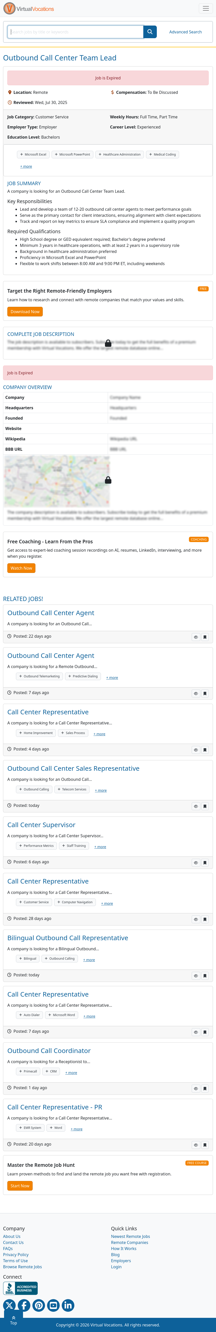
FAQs (8, 1248)
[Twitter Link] (9, 1305)
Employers (121, 1260)
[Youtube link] (53, 1305)
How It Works (123, 1248)
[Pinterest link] (38, 1305)
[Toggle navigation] (206, 8)
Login (116, 1267)
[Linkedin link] (68, 1305)
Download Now (25, 311)
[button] (196, 637)
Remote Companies (129, 1242)
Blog (115, 1254)
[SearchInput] (75, 32)
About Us (11, 1236)
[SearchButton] (150, 32)
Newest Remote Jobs (130, 1236)
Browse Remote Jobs (22, 1267)
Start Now (20, 1186)
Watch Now (21, 568)
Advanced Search (185, 32)
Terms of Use (15, 1260)
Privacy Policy (16, 1254)
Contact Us (13, 1242)
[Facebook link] (24, 1305)
